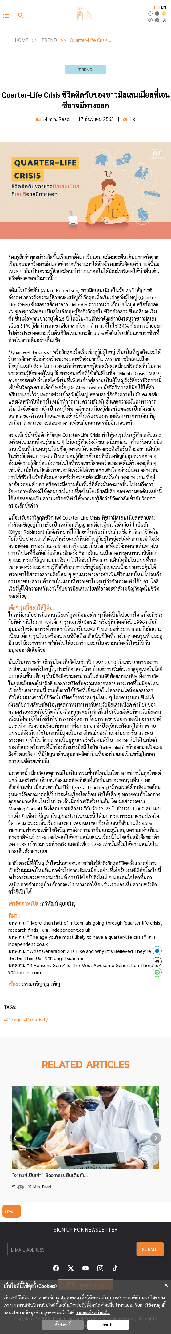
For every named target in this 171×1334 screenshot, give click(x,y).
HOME (21, 40)
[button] (8, 15)
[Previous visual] (15, 1138)
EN (163, 7)
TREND (49, 40)
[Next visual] (155, 1138)
